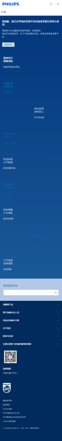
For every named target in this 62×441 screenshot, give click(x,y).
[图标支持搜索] (51, 4)
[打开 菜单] (58, 4)
